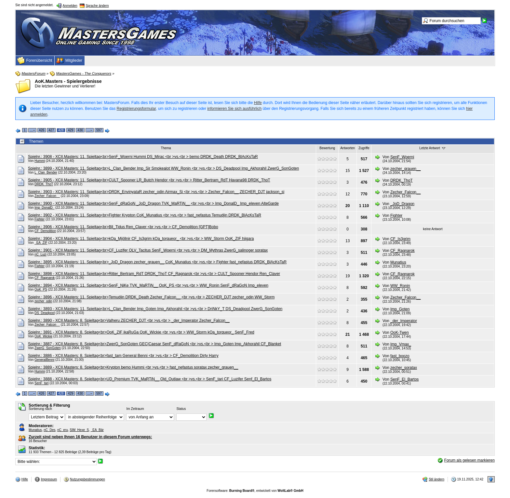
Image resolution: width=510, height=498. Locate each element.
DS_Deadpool (44, 313)
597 (99, 130)
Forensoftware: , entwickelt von (255, 490)
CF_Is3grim (400, 239)
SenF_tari (41, 383)
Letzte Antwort (432, 148)
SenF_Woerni (402, 157)
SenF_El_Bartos (404, 379)
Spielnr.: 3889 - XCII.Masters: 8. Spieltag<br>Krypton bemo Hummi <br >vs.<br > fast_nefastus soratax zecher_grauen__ (133, 367)
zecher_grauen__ (405, 168)
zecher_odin (43, 301)
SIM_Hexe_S (79, 430)
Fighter (39, 219)
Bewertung (327, 148)
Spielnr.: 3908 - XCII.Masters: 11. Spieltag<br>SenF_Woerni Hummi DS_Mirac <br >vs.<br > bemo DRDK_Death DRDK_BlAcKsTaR (143, 156)
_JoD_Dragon (402, 204)
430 (80, 130)
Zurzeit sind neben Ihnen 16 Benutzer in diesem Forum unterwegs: (90, 437)
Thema (166, 148)
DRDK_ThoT (43, 184)
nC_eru (62, 430)
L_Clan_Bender (45, 172)
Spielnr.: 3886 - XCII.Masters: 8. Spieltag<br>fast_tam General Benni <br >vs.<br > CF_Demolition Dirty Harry (123, 355)
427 (51, 130)
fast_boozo (399, 356)
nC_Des (49, 430)
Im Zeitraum (135, 409)
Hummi (39, 161)
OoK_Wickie (43, 336)
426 (42, 130)
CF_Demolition (45, 231)
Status (181, 409)
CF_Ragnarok (402, 250)
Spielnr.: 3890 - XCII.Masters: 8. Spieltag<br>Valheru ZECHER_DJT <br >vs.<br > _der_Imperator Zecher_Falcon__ (129, 320)
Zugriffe (363, 148)
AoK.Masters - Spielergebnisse (68, 81)
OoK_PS (40, 289)
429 (71, 130)
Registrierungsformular (136, 108)
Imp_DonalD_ (44, 207)
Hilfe (258, 102)
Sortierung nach (40, 409)
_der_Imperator (403, 321)
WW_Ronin (400, 285)
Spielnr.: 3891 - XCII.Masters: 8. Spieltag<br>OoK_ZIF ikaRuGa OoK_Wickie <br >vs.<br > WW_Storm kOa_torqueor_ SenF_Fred (141, 332)
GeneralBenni (44, 359)
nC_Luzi (40, 254)
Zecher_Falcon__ (47, 196)
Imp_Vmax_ (400, 344)
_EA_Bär (97, 430)
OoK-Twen (399, 332)
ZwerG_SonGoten (47, 348)
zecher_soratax (403, 367)
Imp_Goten (399, 309)
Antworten (347, 148)
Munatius (398, 262)
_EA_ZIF (40, 242)
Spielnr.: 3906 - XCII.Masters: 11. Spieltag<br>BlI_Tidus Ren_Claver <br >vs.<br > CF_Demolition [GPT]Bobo (123, 227)
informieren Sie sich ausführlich (234, 108)
